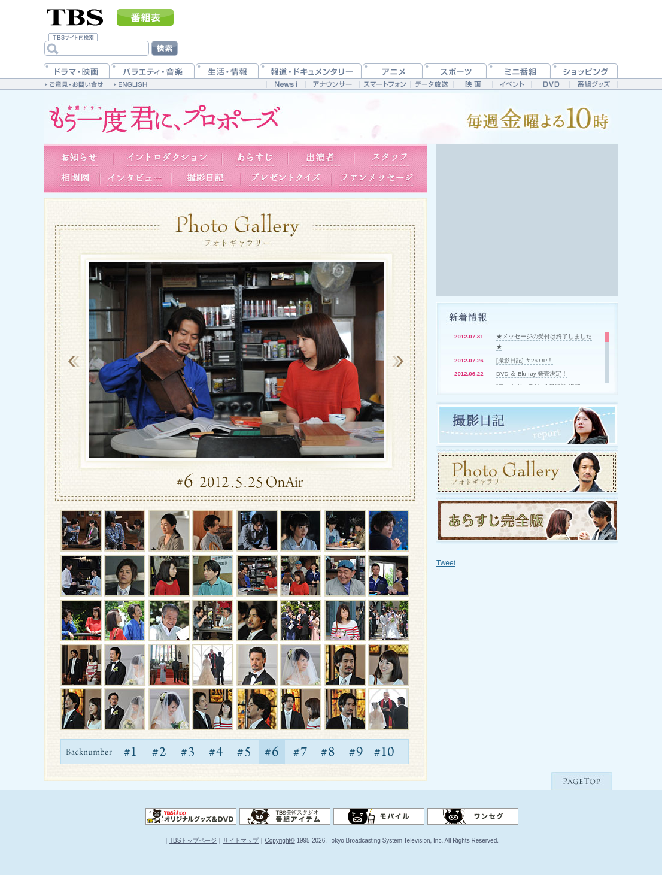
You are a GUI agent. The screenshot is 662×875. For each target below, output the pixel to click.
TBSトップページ (193, 840)
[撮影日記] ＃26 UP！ (524, 360)
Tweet (445, 563)
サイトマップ (241, 840)
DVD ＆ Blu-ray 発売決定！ (531, 373)
